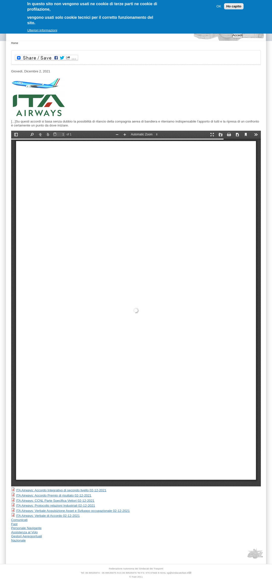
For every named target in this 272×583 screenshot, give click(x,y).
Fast (14, 524)
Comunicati (19, 520)
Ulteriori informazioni (42, 30)
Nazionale (18, 540)
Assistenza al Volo (24, 532)
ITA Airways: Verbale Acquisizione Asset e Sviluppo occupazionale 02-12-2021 (73, 511)
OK (218, 6)
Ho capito (233, 6)
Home (14, 43)
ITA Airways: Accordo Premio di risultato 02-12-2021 (53, 495)
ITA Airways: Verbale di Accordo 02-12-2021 (48, 516)
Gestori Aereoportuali (26, 536)
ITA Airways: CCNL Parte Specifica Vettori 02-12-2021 (55, 500)
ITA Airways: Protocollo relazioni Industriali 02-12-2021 (55, 505)
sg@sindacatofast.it (177, 572)
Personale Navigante (26, 528)
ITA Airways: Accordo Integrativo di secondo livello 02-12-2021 (61, 490)
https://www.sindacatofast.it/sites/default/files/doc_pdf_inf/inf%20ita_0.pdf (136, 308)
